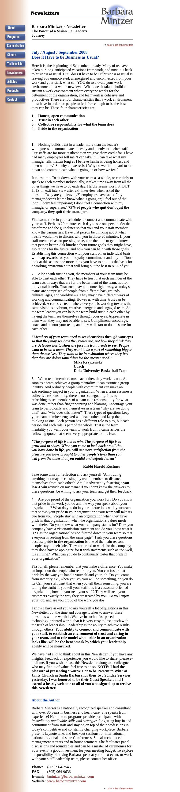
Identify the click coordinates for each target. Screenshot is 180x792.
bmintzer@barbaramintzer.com (70, 776)
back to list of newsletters (120, 45)
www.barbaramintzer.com (66, 781)
